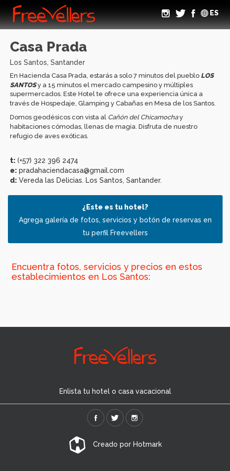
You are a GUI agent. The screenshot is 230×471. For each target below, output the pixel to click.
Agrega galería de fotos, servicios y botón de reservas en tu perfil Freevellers (115, 219)
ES (210, 13)
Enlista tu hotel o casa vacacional (115, 391)
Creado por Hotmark (115, 444)
